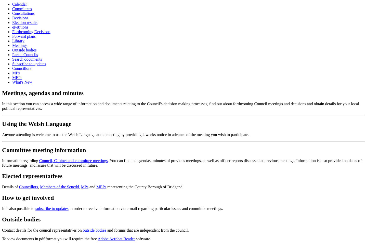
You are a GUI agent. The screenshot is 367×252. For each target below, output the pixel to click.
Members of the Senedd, (60, 187)
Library (18, 41)
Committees (22, 9)
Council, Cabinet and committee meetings (73, 160)
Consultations (23, 13)
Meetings (20, 45)
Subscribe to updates (29, 64)
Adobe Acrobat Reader (116, 239)
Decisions (20, 18)
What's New (22, 82)
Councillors (21, 68)
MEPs (17, 77)
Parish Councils (25, 54)
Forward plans (24, 36)
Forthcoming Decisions (31, 32)
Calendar (19, 4)
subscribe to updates (52, 208)
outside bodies (94, 230)
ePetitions (20, 27)
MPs (16, 73)
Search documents (27, 59)
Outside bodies (24, 50)
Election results (24, 22)
